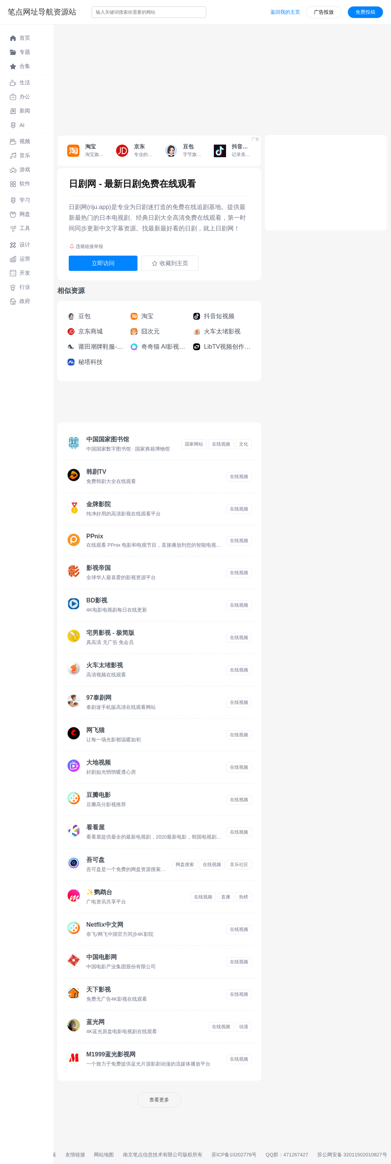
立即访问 (103, 263)
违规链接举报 (86, 246)
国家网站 (194, 444)
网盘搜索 (185, 864)
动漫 (243, 1026)
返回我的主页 (285, 12)
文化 (243, 444)
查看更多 (159, 1100)
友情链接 (75, 1155)
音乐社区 (239, 864)
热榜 (243, 897)
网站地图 (104, 1155)
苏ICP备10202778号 (234, 1155)
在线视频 (221, 444)
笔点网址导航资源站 (42, 12)
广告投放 (324, 12)
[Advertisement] (222, 77)
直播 (225, 897)
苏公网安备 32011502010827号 (352, 1155)
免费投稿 (365, 12)
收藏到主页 (170, 263)
